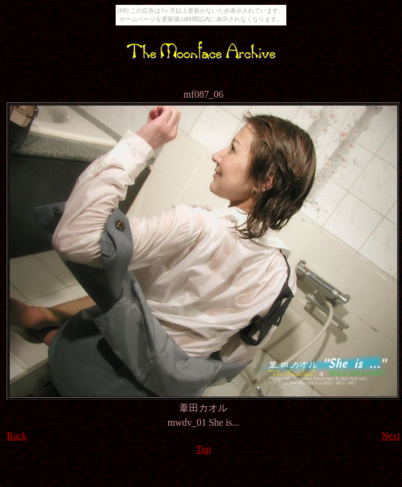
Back (17, 436)
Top (203, 449)
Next (390, 436)
